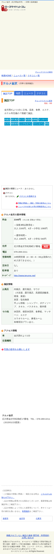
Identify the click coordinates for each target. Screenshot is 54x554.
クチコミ (41, 93)
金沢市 (22, 518)
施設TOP (7, 93)
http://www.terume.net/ (24, 275)
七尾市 (38, 518)
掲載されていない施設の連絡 (19, 535)
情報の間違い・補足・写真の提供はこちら (34, 203)
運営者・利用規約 (41, 535)
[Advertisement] (27, 41)
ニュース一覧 (20, 75)
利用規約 (26, 511)
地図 (18, 93)
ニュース (28, 93)
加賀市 (5, 518)
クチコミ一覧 (34, 75)
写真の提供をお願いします (17, 349)
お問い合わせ (28, 538)
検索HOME (6, 75)
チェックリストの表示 (44, 72)
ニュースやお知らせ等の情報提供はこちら (34, 207)
